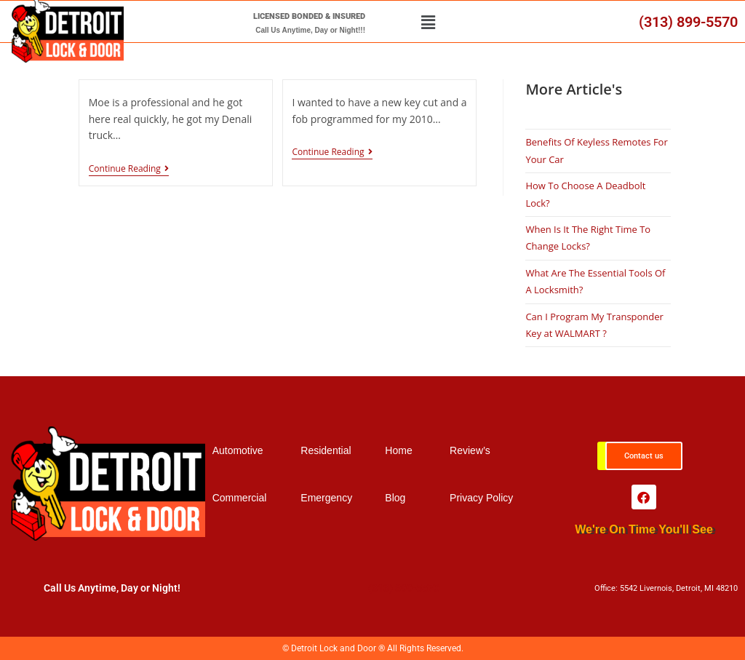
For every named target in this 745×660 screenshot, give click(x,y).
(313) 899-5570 (688, 22)
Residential (325, 450)
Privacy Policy (481, 498)
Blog (395, 498)
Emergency (326, 498)
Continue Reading (129, 169)
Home (398, 450)
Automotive (237, 450)
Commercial (239, 498)
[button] (428, 22)
